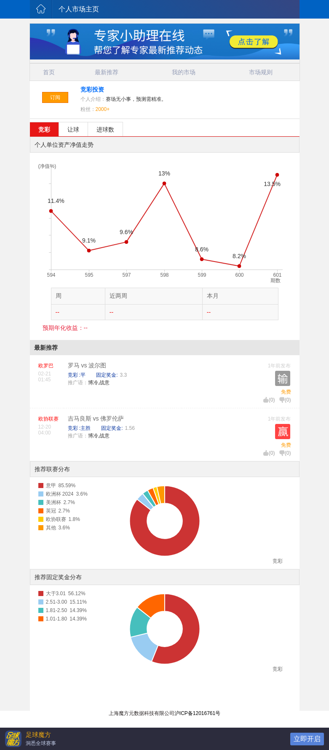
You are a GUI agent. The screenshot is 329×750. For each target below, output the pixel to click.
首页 (49, 72)
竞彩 (44, 129)
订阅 (55, 97)
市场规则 (261, 72)
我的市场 (183, 72)
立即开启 (307, 738)
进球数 (105, 129)
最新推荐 (106, 72)
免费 (286, 392)
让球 (73, 129)
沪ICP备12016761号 (197, 713)
